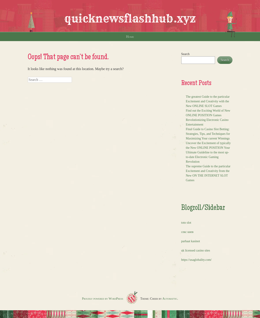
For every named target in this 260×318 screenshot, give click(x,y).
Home (130, 36)
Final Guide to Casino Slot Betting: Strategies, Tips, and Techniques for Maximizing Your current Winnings (208, 134)
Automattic (169, 298)
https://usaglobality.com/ (196, 259)
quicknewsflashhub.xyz (130, 18)
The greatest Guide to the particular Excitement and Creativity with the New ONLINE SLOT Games (208, 101)
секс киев (187, 232)
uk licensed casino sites (195, 250)
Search (185, 54)
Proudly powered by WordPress (102, 298)
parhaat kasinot (190, 241)
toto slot (186, 222)
